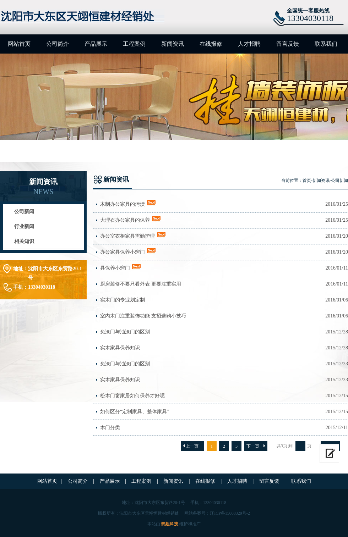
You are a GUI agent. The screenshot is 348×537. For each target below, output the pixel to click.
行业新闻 (24, 226)
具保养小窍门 (115, 268)
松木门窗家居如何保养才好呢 (132, 395)
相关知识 (24, 241)
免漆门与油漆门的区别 (125, 331)
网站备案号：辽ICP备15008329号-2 (217, 513)
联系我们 (326, 44)
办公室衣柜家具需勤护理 (127, 236)
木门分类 (110, 427)
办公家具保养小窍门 (122, 252)
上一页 (192, 446)
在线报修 (211, 44)
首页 (307, 180)
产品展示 (96, 44)
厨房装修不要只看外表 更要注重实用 (140, 284)
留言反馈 (287, 44)
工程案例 (134, 44)
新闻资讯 (172, 44)
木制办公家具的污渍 (122, 204)
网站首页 (19, 44)
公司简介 (57, 44)
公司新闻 (24, 211)
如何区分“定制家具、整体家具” (134, 411)
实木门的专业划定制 (122, 300)
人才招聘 (249, 44)
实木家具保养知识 (120, 347)
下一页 (252, 446)
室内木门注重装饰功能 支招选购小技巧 (143, 316)
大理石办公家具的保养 (125, 220)
